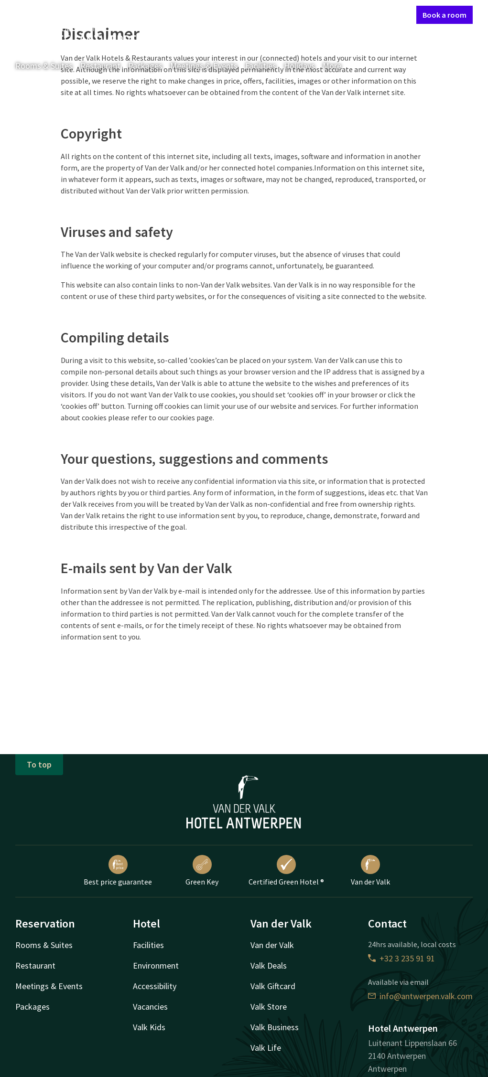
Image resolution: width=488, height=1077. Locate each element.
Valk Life (265, 1047)
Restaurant (100, 65)
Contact (306, 14)
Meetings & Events (204, 65)
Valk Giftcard (272, 986)
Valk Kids (149, 1027)
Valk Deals (268, 965)
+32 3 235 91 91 (401, 958)
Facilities (260, 65)
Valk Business (274, 1027)
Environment (156, 965)
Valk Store (268, 1006)
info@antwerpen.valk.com (420, 996)
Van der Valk (370, 870)
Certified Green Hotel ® (286, 870)
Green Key (201, 870)
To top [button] (39, 764)
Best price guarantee (118, 870)
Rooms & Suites (44, 65)
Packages (145, 65)
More (339, 65)
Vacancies (150, 1006)
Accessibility (154, 986)
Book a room (444, 15)
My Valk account (354, 14)
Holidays (299, 65)
